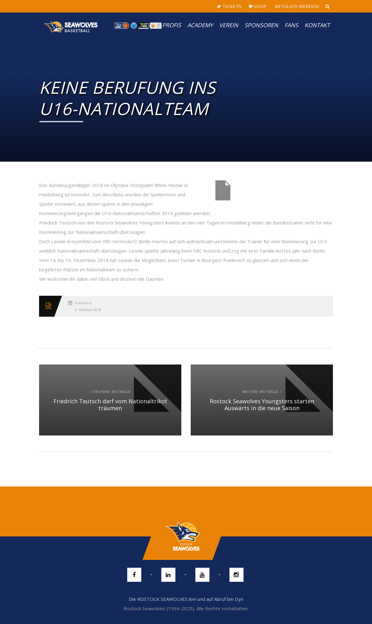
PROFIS (171, 25)
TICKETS (229, 6)
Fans (291, 25)
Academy (200, 25)
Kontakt (317, 25)
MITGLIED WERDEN (296, 6)
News (148, 25)
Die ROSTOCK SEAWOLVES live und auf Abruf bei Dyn (186, 599)
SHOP (257, 6)
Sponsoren (261, 25)
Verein (228, 25)
